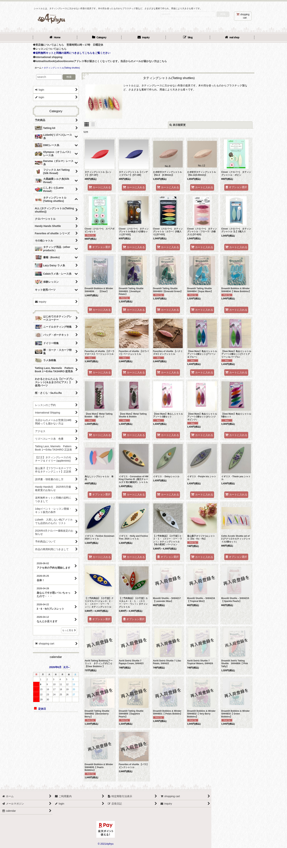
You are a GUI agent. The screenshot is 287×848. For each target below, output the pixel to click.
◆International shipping (48, 57)
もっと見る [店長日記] (69, 630)
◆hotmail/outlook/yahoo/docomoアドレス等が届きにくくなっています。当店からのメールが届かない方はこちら (100, 61)
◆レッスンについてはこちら (49, 48)
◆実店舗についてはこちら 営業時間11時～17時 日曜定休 (68, 44)
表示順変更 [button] (177, 124)
